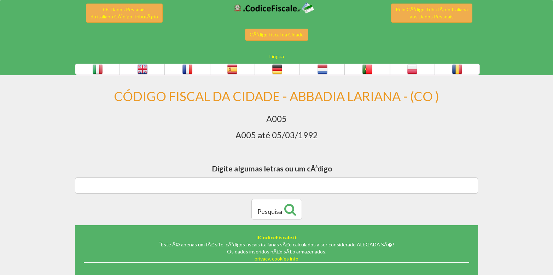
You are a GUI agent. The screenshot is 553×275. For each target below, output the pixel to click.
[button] (97, 69)
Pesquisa (276, 209)
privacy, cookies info (276, 259)
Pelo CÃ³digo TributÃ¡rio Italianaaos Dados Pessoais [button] (432, 12)
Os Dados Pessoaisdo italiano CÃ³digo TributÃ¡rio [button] (124, 12)
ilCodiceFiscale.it (276, 237)
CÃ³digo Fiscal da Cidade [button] (277, 34)
